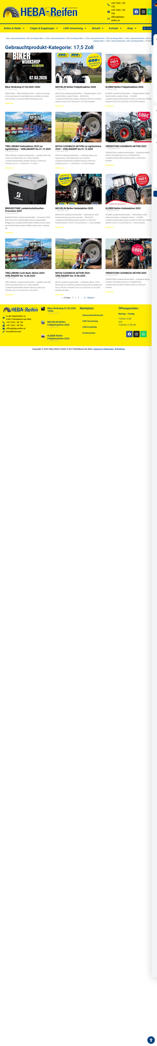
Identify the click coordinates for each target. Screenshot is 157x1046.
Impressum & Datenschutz (103, 349)
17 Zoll (108, 41)
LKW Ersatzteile (89, 327)
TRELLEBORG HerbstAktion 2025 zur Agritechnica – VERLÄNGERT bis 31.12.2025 (28, 147)
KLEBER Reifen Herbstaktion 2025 (123, 208)
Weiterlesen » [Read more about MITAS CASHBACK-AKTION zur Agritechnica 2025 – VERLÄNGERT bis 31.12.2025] (59, 168)
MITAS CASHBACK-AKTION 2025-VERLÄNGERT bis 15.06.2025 (72, 274)
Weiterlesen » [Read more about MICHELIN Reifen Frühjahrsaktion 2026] (59, 106)
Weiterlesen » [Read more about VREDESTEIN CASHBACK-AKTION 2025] (110, 165)
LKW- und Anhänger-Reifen (35, 38)
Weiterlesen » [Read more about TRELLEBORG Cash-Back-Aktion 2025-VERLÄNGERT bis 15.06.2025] (9, 295)
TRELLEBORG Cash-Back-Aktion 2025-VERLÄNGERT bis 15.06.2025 (25, 274)
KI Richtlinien (120, 349)
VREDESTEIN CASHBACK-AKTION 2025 (126, 146)
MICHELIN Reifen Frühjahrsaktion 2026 (75, 87)
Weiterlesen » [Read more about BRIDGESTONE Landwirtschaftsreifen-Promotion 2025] (9, 233)
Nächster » (91, 297)
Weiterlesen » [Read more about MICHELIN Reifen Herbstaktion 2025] (59, 227)
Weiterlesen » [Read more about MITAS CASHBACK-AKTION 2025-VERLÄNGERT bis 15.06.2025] (59, 295)
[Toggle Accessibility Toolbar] (151, 1040)
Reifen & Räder (14, 28)
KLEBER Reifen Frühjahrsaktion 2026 (124, 87)
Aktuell (98, 28)
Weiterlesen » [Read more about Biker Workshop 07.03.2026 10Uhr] (9, 103)
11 (85, 297)
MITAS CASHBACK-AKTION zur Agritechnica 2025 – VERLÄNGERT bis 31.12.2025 (78, 147)
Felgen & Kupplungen (44, 28)
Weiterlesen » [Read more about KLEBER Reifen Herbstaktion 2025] (110, 227)
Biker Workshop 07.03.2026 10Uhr (22, 87)
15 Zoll (87, 38)
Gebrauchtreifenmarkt (18, 38)
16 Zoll (127, 38)
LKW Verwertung (75, 28)
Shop (132, 28)
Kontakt (115, 28)
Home (8, 38)
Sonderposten (88, 333)
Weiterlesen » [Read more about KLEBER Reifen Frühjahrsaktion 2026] (110, 106)
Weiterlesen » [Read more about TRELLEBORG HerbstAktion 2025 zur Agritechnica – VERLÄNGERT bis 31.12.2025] (9, 168)
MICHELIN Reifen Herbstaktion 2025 (74, 208)
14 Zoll (47, 38)
